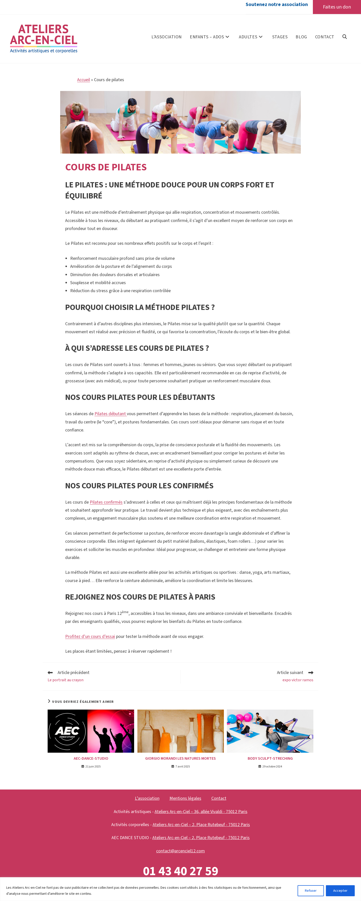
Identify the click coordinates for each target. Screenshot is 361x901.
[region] (180, 889)
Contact (218, 799)
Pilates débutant (111, 414)
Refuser (311, 890)
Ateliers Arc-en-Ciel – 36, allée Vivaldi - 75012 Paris (201, 812)
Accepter (340, 890)
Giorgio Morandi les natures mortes (180, 758)
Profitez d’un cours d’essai (90, 636)
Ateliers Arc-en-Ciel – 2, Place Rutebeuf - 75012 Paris (201, 825)
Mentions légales (185, 799)
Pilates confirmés (106, 502)
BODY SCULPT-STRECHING (270, 758)
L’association (147, 799)
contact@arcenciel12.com (180, 851)
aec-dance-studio (91, 758)
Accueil (83, 80)
